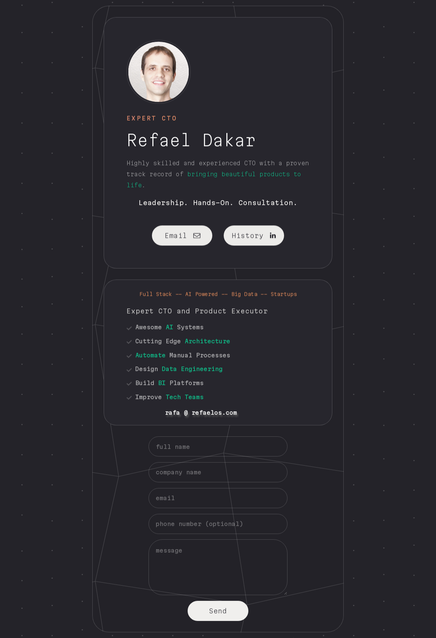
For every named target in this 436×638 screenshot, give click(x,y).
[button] (182, 235)
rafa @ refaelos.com (88, 412)
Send (218, 610)
